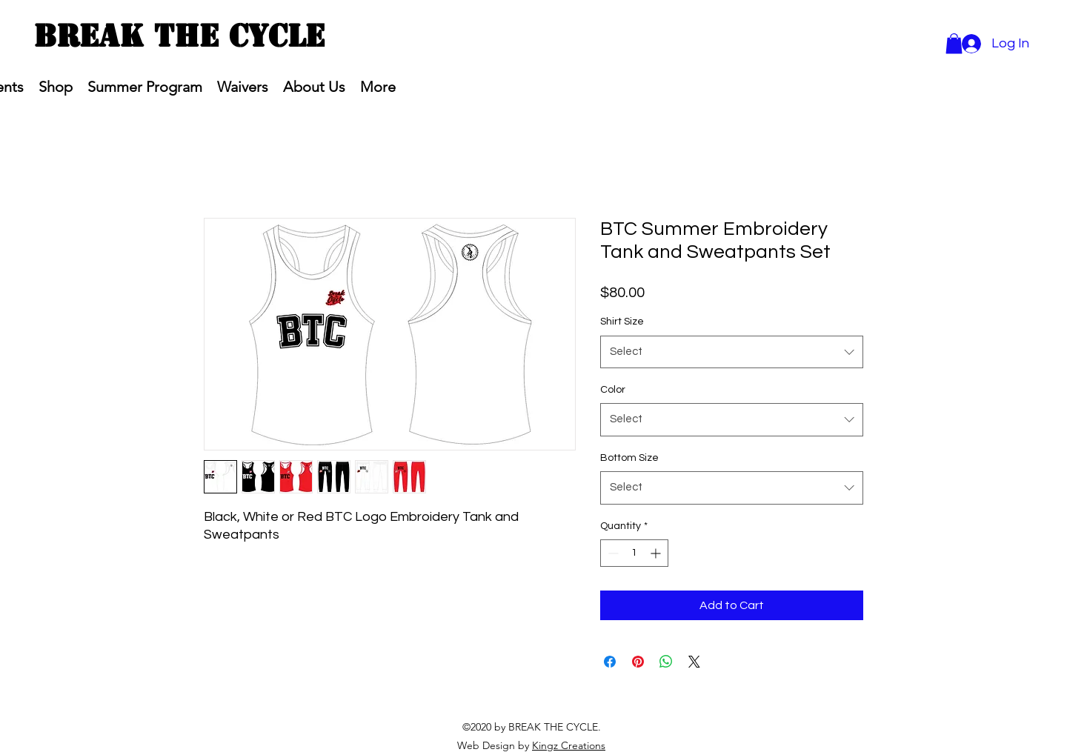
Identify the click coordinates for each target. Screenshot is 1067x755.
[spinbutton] (634, 553)
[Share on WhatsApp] (666, 662)
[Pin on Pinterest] (638, 662)
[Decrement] (611, 553)
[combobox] (731, 352)
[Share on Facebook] (610, 662)
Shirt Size (622, 321)
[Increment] (657, 553)
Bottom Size (629, 458)
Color (612, 390)
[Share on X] (694, 662)
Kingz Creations (568, 745)
